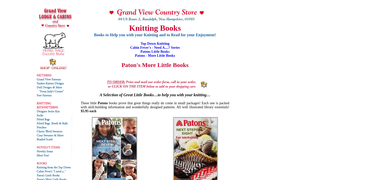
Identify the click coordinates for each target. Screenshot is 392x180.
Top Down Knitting (154, 44)
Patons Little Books (155, 52)
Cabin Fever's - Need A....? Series (155, 48)
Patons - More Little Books (155, 56)
